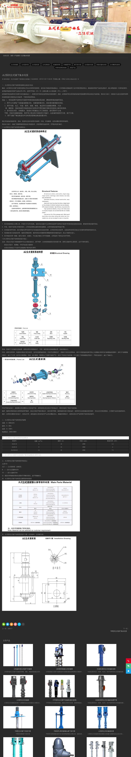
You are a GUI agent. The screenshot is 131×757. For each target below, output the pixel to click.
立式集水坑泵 (25, 55)
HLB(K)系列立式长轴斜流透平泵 (49, 701)
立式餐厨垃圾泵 (117, 64)
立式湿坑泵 (34, 64)
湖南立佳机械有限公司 (36, 743)
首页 (12, 55)
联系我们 (118, 6)
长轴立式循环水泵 (112, 743)
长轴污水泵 (84, 743)
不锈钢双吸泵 (35, 748)
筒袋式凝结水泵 (103, 64)
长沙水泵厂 (91, 754)
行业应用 (91, 6)
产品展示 (65, 6)
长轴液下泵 (93, 743)
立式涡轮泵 (45, 64)
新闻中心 (52, 6)
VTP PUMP (95, 748)
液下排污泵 (78, 64)
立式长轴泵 (12, 64)
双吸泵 (65, 748)
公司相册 (78, 6)
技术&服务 (105, 6)
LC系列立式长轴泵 (113, 669)
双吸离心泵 (72, 748)
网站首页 (28, 6)
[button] (57, 50)
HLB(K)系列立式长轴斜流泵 (81, 669)
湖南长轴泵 (26, 748)
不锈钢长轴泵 (24, 743)
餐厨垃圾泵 (122, 743)
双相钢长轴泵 (48, 743)
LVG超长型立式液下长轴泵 (18, 669)
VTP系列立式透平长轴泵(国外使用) (18, 701)
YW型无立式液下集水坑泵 (118, 631)
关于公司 (39, 6)
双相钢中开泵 (113, 746)
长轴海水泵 (76, 743)
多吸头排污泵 (21, 746)
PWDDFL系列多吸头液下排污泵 (113, 701)
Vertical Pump (103, 746)
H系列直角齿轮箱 (60, 68)
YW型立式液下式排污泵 (81, 701)
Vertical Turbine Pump (84, 748)
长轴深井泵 (56, 64)
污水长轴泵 (85, 746)
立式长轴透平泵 (75, 746)
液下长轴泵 (67, 743)
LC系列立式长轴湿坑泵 (18, 732)
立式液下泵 (15, 743)
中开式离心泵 (51, 748)
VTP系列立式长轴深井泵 (113, 732)
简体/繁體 (100, 1)
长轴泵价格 (57, 746)
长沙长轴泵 (49, 746)
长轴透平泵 (67, 64)
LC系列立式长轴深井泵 (49, 732)
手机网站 (84, 1)
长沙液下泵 (66, 746)
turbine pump (104, 748)
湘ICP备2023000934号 (81, 754)
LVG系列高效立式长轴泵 (49, 669)
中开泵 (59, 748)
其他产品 (73, 68)
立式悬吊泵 (23, 64)
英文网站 (92, 1)
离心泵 (43, 748)
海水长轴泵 (94, 746)
